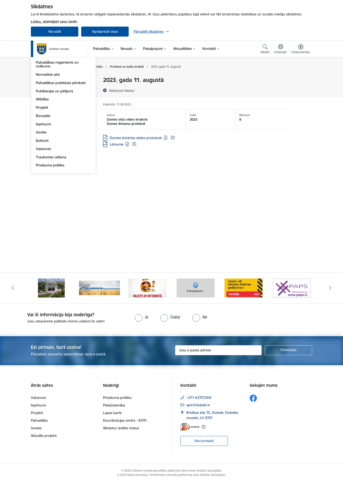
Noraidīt (54, 31)
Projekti (42, 158)
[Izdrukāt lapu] (300, 78)
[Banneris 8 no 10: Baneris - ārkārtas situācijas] (292, 287)
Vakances (43, 199)
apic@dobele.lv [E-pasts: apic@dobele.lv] (198, 405)
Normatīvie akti (48, 125)
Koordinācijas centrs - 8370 (124, 420)
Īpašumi (42, 191)
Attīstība (42, 150)
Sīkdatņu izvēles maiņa (121, 428)
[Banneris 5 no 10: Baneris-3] (147, 287)
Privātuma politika (50, 216)
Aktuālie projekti (43, 435)
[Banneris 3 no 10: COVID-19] (51, 287)
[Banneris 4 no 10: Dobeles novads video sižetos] (99, 287)
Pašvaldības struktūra (53, 88)
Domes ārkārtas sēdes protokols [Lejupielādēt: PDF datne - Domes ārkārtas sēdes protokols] (136, 138)
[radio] (141, 317)
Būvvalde (43, 166)
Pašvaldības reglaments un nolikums (57, 115)
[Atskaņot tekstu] (121, 90)
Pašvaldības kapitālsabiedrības (60, 97)
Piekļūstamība (114, 405)
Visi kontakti (204, 441)
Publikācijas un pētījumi (54, 142)
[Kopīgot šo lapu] (300, 90)
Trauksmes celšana (51, 208)
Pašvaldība (39, 420)
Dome (41, 80)
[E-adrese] (189, 427)
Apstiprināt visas (105, 31)
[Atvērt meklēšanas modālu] (265, 49)
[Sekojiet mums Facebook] (253, 398)
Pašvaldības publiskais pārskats (61, 133)
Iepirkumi (43, 175)
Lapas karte (112, 413)
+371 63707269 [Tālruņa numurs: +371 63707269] (198, 397)
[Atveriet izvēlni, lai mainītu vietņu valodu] (280, 49)
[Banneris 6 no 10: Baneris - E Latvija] (196, 287)
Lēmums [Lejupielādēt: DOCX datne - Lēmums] (116, 144)
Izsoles (41, 183)
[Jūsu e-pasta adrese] (218, 350)
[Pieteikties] (288, 350)
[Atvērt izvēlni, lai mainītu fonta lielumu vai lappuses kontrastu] (300, 49)
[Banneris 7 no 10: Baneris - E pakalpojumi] (244, 287)
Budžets (42, 105)
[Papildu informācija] (172, 137)
